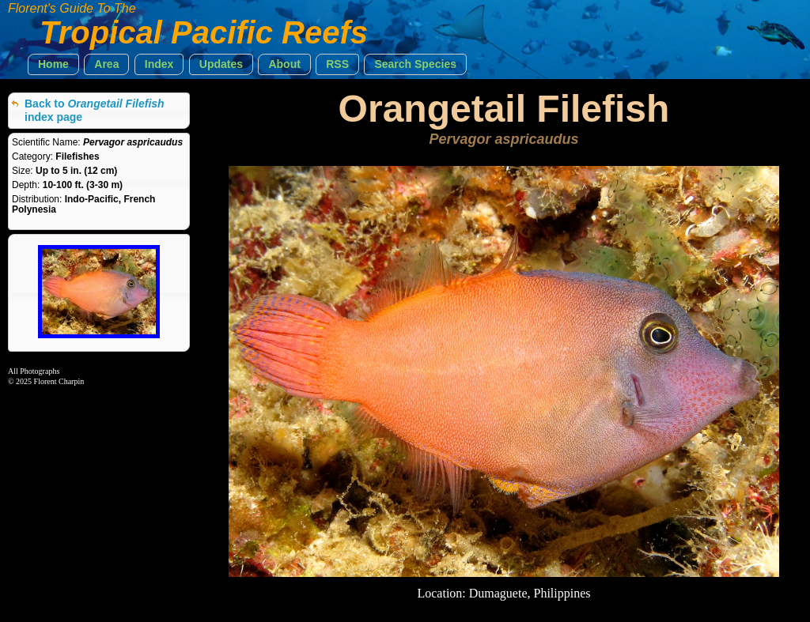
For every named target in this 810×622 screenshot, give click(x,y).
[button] (53, 64)
